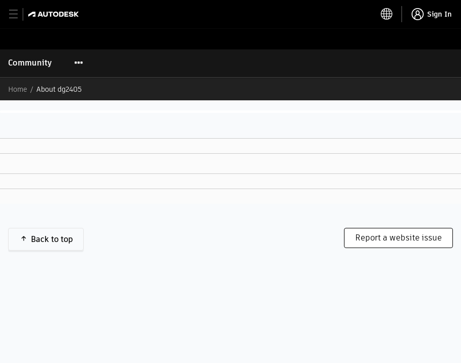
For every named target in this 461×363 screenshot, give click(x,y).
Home (17, 89)
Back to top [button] (52, 239)
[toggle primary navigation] (19, 14)
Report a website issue (398, 238)
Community (30, 63)
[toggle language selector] (386, 14)
